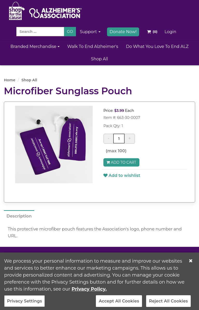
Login (170, 31)
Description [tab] (19, 216)
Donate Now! (123, 31)
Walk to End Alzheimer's (92, 46)
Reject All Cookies (168, 303)
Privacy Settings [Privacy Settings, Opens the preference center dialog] (24, 303)
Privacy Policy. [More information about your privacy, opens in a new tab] (89, 291)
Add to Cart (121, 162)
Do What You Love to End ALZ (157, 46)
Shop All (99, 58)
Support (90, 31)
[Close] (190, 263)
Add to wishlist (121, 175)
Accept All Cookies (119, 303)
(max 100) (114, 150)
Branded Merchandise (35, 46)
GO (70, 31)
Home (9, 80)
